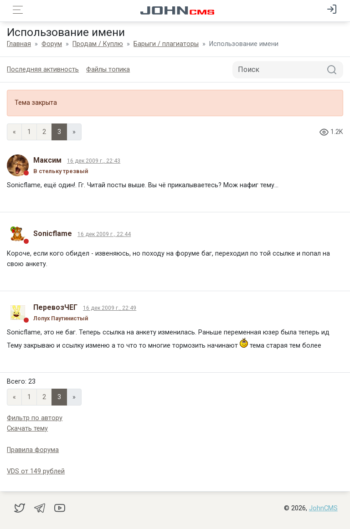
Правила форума (33, 450)
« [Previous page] (14, 132)
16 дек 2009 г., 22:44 (104, 234)
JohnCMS (323, 508)
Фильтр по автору (34, 418)
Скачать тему (27, 428)
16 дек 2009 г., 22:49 (109, 308)
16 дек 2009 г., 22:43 (93, 161)
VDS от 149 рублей (36, 471)
